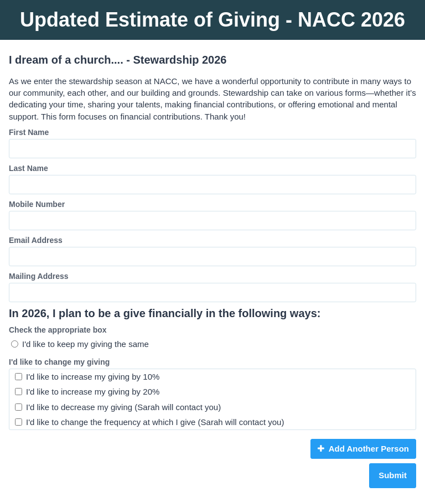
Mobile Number (37, 204)
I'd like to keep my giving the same (80, 344)
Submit (393, 475)
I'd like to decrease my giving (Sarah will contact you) (118, 407)
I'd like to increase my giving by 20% (87, 391)
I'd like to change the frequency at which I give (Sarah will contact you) (149, 422)
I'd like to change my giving (59, 362)
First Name (29, 132)
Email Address (36, 240)
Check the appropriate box (58, 329)
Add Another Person (363, 448)
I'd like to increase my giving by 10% (87, 376)
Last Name (28, 168)
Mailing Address (39, 276)
